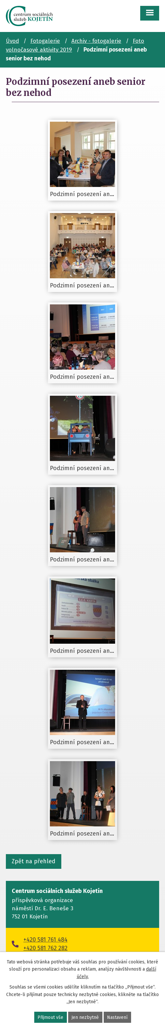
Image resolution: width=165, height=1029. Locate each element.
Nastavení (117, 1017)
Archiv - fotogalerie (96, 41)
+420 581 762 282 (45, 948)
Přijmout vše (50, 1017)
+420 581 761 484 (45, 939)
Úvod (12, 41)
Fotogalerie (45, 41)
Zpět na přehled (33, 861)
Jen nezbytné (85, 1017)
